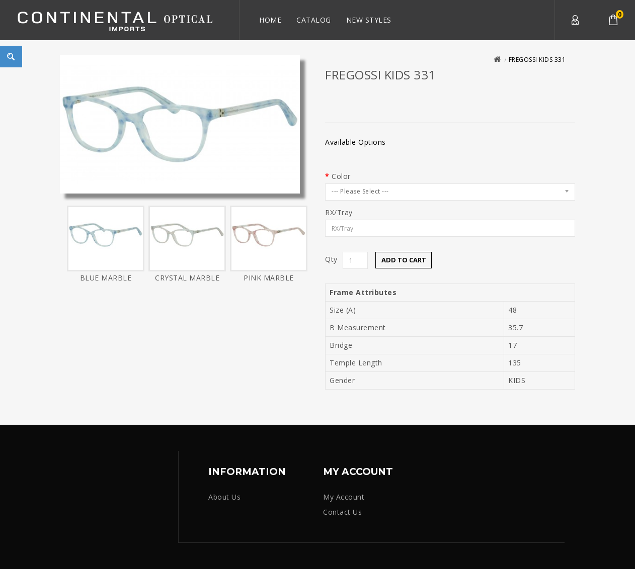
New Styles (368, 20)
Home (270, 20)
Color (341, 176)
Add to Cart (403, 259)
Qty (331, 259)
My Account (575, 20)
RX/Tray (339, 212)
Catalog (313, 20)
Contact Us (342, 512)
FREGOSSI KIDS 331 (537, 59)
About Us (224, 497)
